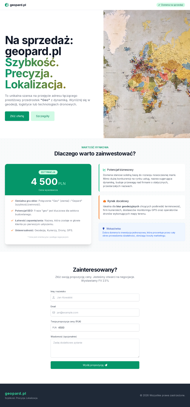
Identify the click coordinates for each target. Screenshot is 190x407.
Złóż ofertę (17, 116)
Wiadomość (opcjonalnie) (64, 336)
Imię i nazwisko (58, 291)
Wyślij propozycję (95, 365)
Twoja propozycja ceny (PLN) (66, 321)
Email (53, 306)
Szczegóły (42, 116)
